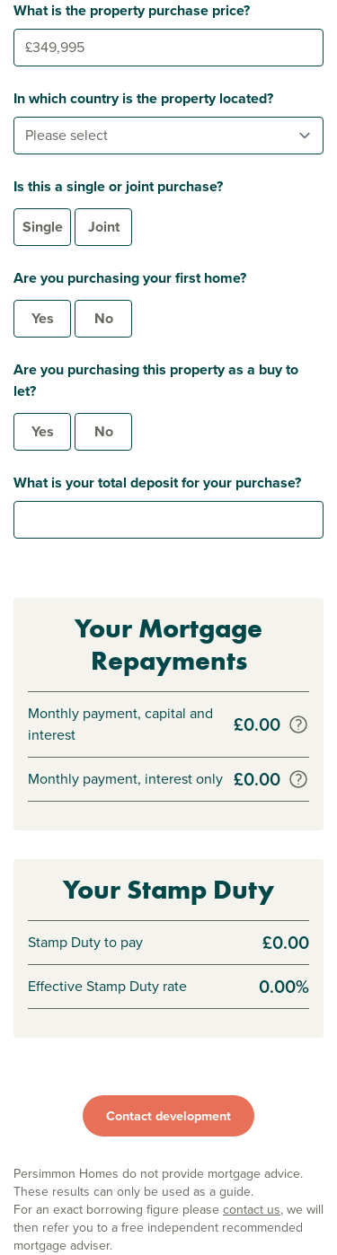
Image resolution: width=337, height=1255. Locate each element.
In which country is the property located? (143, 98)
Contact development (168, 1115)
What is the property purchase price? (131, 10)
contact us (251, 1209)
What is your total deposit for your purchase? (157, 482)
